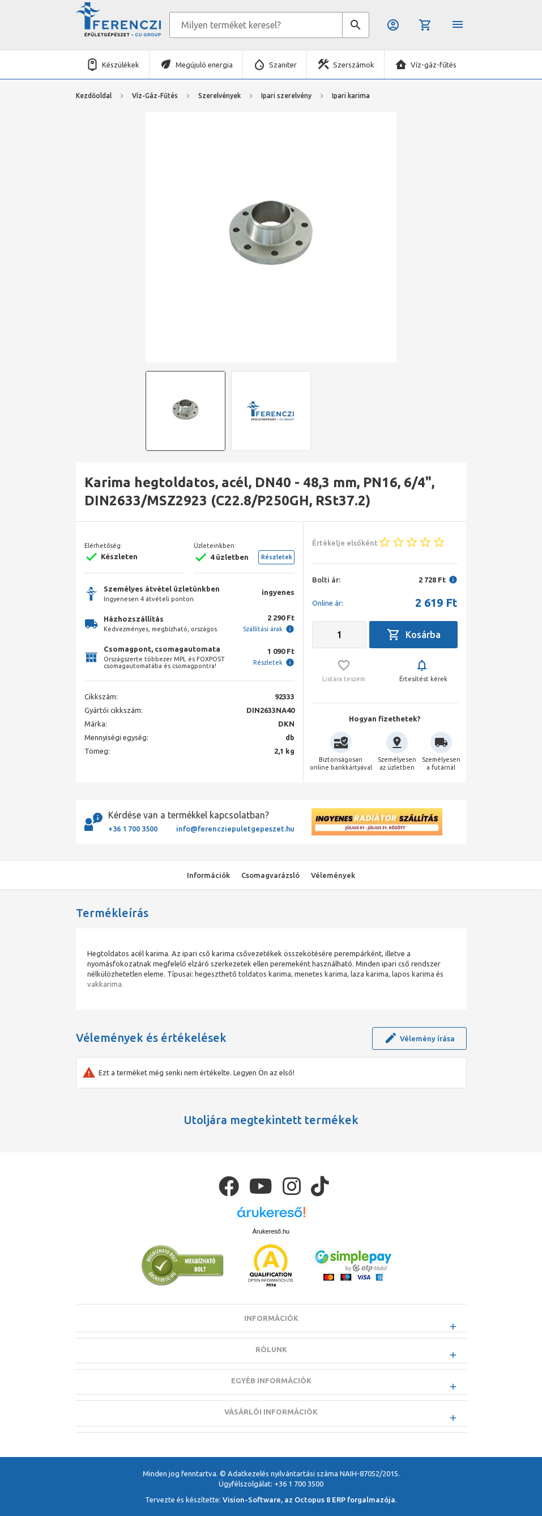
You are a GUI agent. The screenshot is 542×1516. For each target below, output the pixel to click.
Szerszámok (353, 65)
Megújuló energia (204, 65)
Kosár (425, 25)
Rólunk (271, 1378)
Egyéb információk (271, 1409)
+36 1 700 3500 (132, 829)
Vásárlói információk (271, 1440)
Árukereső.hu (271, 1259)
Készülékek (120, 65)
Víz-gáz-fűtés (433, 65)
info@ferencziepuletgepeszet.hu (235, 829)
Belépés (393, 25)
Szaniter (283, 65)
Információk (271, 1346)
